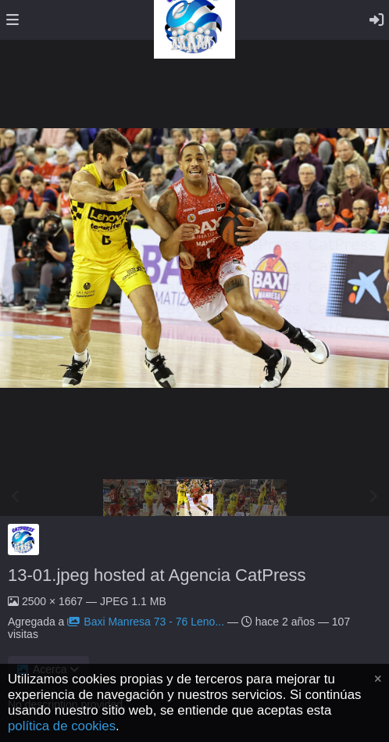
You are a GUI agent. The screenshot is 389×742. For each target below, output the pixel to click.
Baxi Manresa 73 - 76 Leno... (145, 621)
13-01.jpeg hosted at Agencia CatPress (157, 575)
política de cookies (62, 726)
